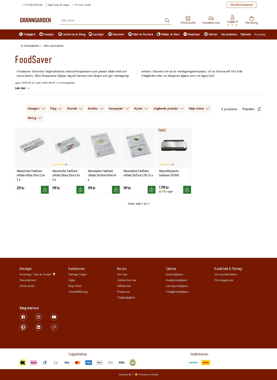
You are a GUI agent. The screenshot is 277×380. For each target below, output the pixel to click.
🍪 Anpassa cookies (146, 374)
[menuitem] (26, 34)
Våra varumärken (53, 45)
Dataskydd (125, 374)
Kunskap (260, 34)
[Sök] (167, 21)
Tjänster (245, 34)
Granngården (31, 45)
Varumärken (229, 34)
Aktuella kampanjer (241, 4)
